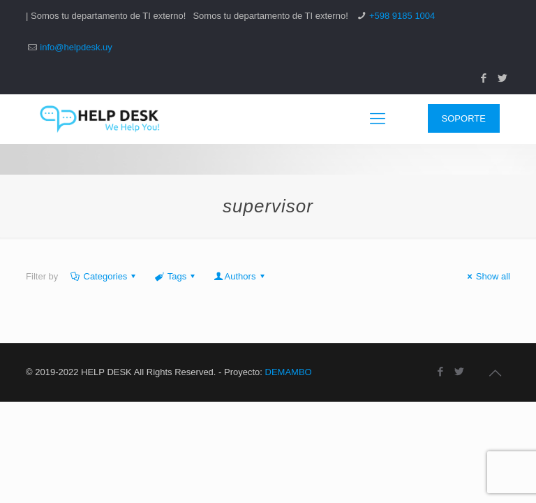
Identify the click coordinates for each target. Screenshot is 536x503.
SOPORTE (464, 118)
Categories (104, 276)
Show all (486, 276)
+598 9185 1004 (402, 15)
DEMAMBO (288, 372)
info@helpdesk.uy (76, 47)
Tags (176, 276)
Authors (239, 276)
